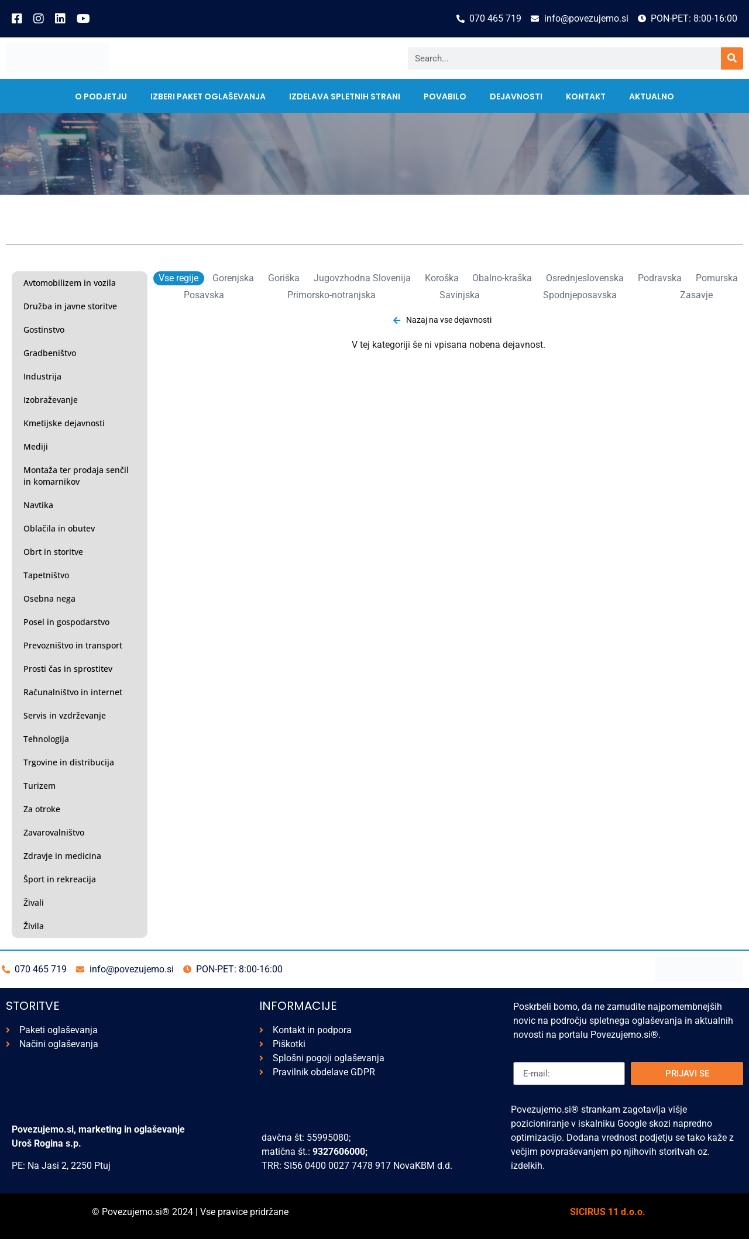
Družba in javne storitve (70, 306)
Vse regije (178, 278)
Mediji (35, 446)
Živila (33, 925)
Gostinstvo (43, 329)
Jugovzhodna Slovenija (362, 278)
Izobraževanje (50, 399)
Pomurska (717, 278)
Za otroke (41, 809)
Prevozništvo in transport (72, 645)
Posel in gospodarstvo (66, 621)
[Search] (732, 58)
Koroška (442, 278)
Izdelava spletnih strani (344, 96)
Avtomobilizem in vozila (69, 282)
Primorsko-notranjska (331, 295)
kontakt (586, 96)
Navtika (38, 504)
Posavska (204, 295)
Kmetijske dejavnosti (64, 423)
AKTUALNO (651, 96)
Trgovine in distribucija (68, 762)
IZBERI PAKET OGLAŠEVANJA (208, 96)
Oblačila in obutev (59, 528)
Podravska (660, 278)
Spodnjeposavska (580, 295)
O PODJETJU (101, 96)
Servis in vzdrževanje (64, 715)
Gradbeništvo (49, 352)
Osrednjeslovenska (585, 278)
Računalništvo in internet (72, 692)
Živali (33, 902)
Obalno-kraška (502, 278)
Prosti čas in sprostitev (67, 668)
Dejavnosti (516, 96)
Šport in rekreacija (59, 879)
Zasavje (696, 295)
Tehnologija (46, 738)
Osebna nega (49, 598)
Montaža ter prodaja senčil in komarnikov (76, 475)
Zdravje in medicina (62, 855)
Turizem (39, 785)
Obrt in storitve (53, 551)
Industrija (42, 376)
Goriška (284, 278)
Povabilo (445, 96)
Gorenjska (233, 278)
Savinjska (459, 295)
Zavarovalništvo (53, 832)
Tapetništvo (46, 575)
